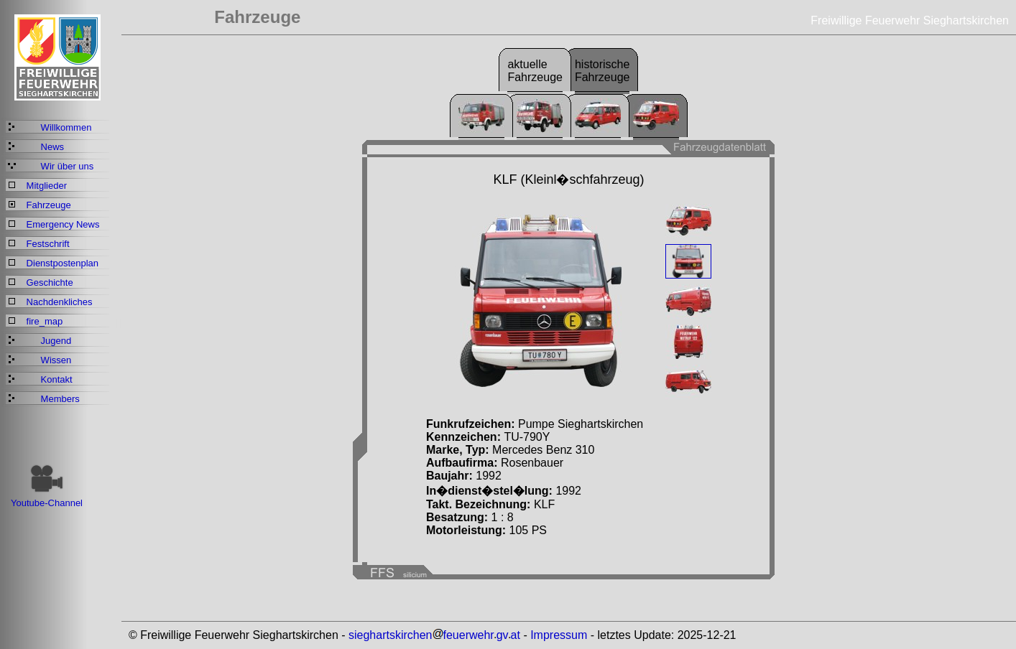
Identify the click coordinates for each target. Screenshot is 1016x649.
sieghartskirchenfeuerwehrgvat (434, 635)
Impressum (558, 635)
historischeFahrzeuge (602, 70)
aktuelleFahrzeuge (535, 70)
